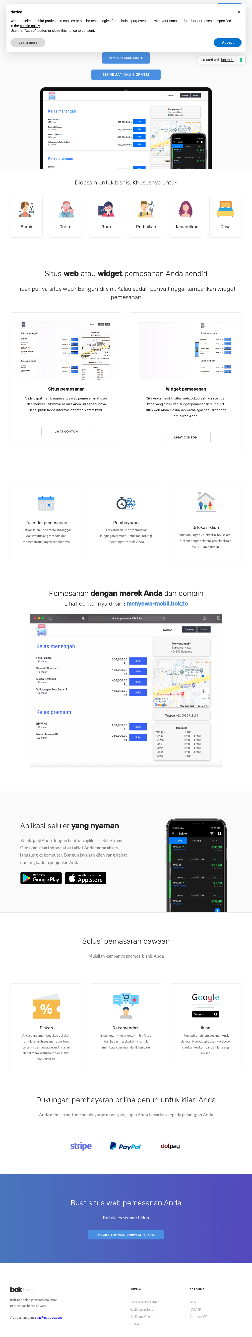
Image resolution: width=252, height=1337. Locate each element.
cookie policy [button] (30, 26)
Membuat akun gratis (126, 57)
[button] (239, 12)
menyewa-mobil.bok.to (157, 600)
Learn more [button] (27, 42)
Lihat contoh (66, 428)
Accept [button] (228, 42)
